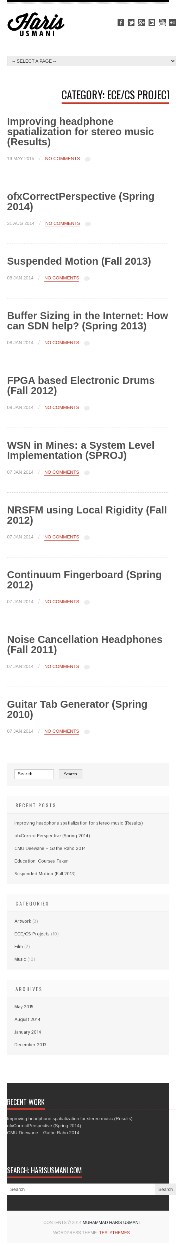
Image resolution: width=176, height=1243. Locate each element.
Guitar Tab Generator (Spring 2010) (77, 709)
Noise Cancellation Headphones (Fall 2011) (85, 644)
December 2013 (30, 1045)
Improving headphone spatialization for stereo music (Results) (80, 131)
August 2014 (27, 1019)
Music (20, 959)
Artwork (22, 921)
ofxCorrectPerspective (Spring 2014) (81, 201)
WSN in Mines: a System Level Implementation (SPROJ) (81, 450)
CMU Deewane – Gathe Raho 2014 (50, 848)
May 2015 (23, 1007)
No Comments (62, 158)
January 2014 (27, 1032)
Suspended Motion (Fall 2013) (79, 261)
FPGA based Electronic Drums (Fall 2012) (81, 385)
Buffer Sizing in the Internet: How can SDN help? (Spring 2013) (87, 321)
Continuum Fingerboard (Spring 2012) (84, 580)
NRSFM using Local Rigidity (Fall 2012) (87, 515)
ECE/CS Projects (32, 934)
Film (18, 947)
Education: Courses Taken (41, 861)
